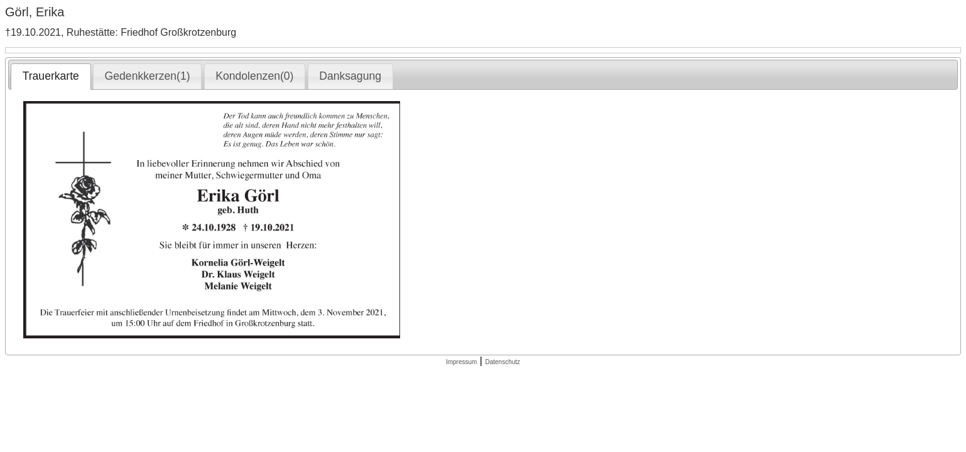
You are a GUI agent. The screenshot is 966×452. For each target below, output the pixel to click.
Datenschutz (502, 361)
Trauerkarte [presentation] (51, 76)
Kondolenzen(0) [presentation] (254, 76)
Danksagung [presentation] (350, 76)
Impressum (461, 361)
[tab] (50, 76)
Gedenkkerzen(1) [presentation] (147, 76)
